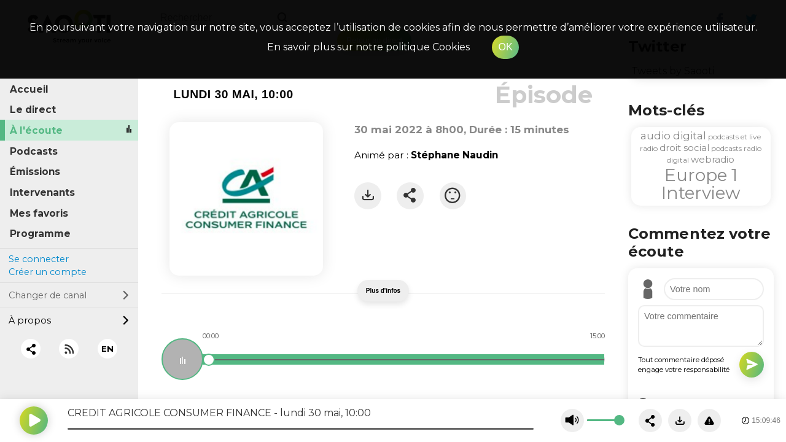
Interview (701, 192)
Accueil (29, 89)
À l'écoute (36, 130)
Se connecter (39, 259)
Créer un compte (48, 271)
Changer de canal (69, 295)
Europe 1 (700, 175)
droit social (684, 147)
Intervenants (42, 192)
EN (107, 349)
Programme (40, 233)
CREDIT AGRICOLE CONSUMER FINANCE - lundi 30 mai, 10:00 (219, 413)
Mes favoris (39, 213)
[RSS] (69, 349)
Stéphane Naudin (454, 155)
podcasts (726, 148)
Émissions (35, 171)
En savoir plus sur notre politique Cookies (368, 47)
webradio (712, 159)
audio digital (673, 136)
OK (505, 47)
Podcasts (34, 151)
